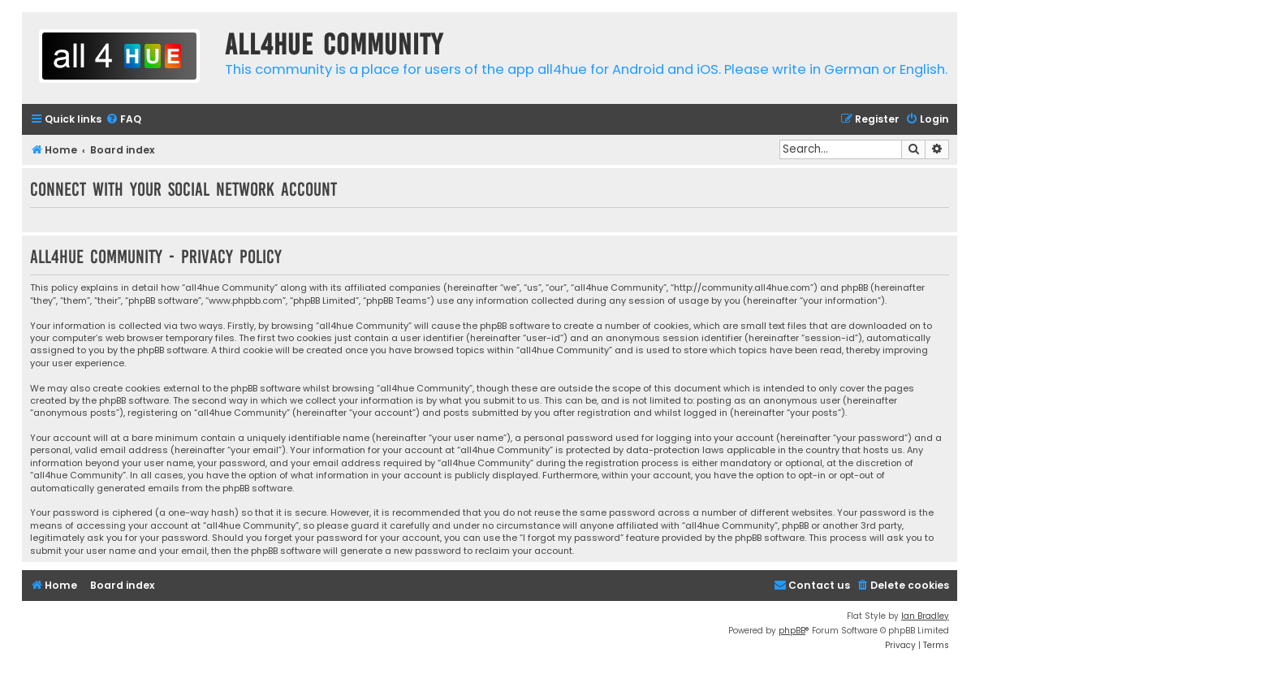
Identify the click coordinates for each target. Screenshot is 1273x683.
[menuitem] (123, 120)
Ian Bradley (925, 616)
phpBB (792, 631)
